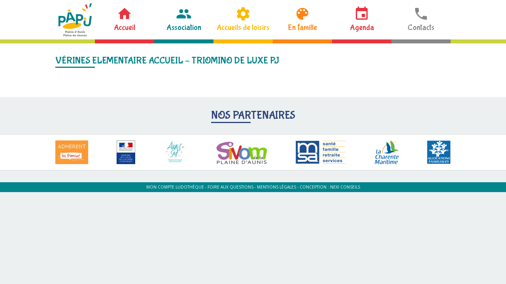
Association (183, 27)
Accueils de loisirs (243, 27)
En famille (302, 27)
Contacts (421, 27)
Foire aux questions (230, 187)
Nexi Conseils (345, 187)
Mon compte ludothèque (175, 187)
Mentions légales (276, 187)
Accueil (124, 27)
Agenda (362, 27)
